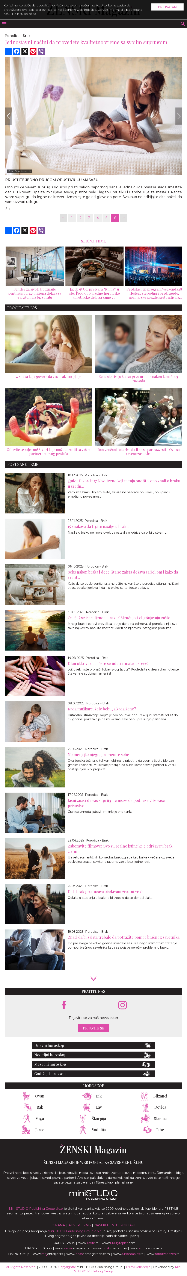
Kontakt (128, 1225)
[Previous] (8, 116)
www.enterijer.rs (48, 1254)
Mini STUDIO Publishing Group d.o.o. (36, 1209)
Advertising (80, 1225)
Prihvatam (167, 7)
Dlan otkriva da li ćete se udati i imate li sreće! (108, 663)
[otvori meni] (3, 24)
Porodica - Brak (95, 475)
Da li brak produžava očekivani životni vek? (105, 891)
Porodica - (13, 35)
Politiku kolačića (24, 14)
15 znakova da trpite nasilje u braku (98, 526)
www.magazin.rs (72, 1248)
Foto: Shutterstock (19, 171)
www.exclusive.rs (146, 1248)
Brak (26, 35)
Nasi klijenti (105, 1225)
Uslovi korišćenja (138, 1267)
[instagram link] (122, 1005)
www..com (119, 1243)
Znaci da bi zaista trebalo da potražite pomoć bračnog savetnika (123, 937)
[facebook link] (64, 1005)
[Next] (178, 116)
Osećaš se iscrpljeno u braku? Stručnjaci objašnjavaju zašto (119, 617)
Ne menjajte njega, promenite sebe (98, 754)
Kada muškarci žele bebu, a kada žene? (102, 708)
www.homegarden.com (88, 1254)
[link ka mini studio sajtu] (93, 1199)
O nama (58, 1225)
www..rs (88, 1243)
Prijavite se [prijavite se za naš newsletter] (93, 1028)
